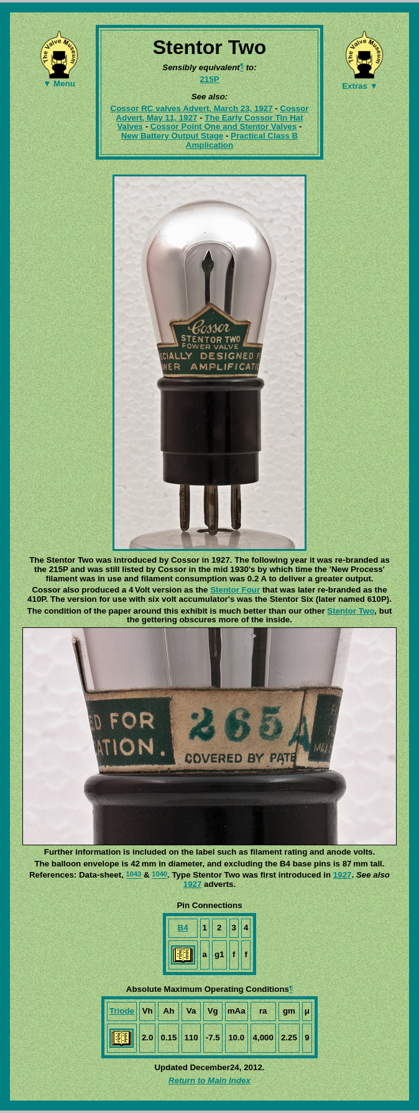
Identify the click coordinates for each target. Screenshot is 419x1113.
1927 (342, 874)
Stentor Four (235, 589)
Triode (121, 1010)
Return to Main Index (209, 1080)
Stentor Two (350, 611)
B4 (183, 927)
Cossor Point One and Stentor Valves (223, 126)
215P (209, 79)
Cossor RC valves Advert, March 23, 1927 (192, 108)
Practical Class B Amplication (242, 140)
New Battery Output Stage (172, 135)
